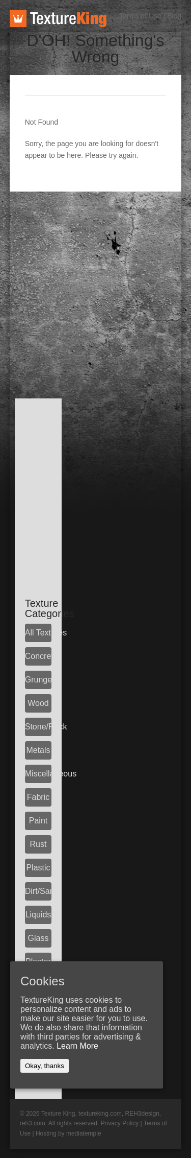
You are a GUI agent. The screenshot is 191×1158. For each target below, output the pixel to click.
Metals (38, 750)
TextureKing (58, 18)
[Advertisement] (95, 287)
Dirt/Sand (38, 891)
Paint (38, 820)
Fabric (38, 797)
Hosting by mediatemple (68, 1133)
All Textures (38, 632)
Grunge (38, 679)
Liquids (38, 914)
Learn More (77, 1046)
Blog (174, 16)
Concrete (38, 656)
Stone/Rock (38, 726)
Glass (38, 938)
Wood (38, 703)
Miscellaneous (38, 773)
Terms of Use (140, 16)
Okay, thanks (44, 1066)
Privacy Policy (119, 1123)
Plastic (38, 867)
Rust (38, 844)
